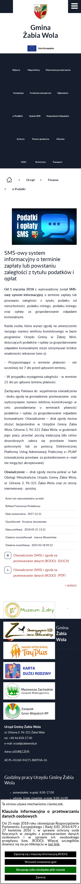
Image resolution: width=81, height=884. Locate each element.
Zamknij (40, 877)
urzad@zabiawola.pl (25, 743)
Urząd (30, 180)
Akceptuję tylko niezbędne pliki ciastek (40, 869)
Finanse (53, 180)
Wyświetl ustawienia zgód (40, 862)
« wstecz (71, 585)
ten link (53, 844)
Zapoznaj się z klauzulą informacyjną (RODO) (40, 854)
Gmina (40, 21)
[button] (74, 6)
